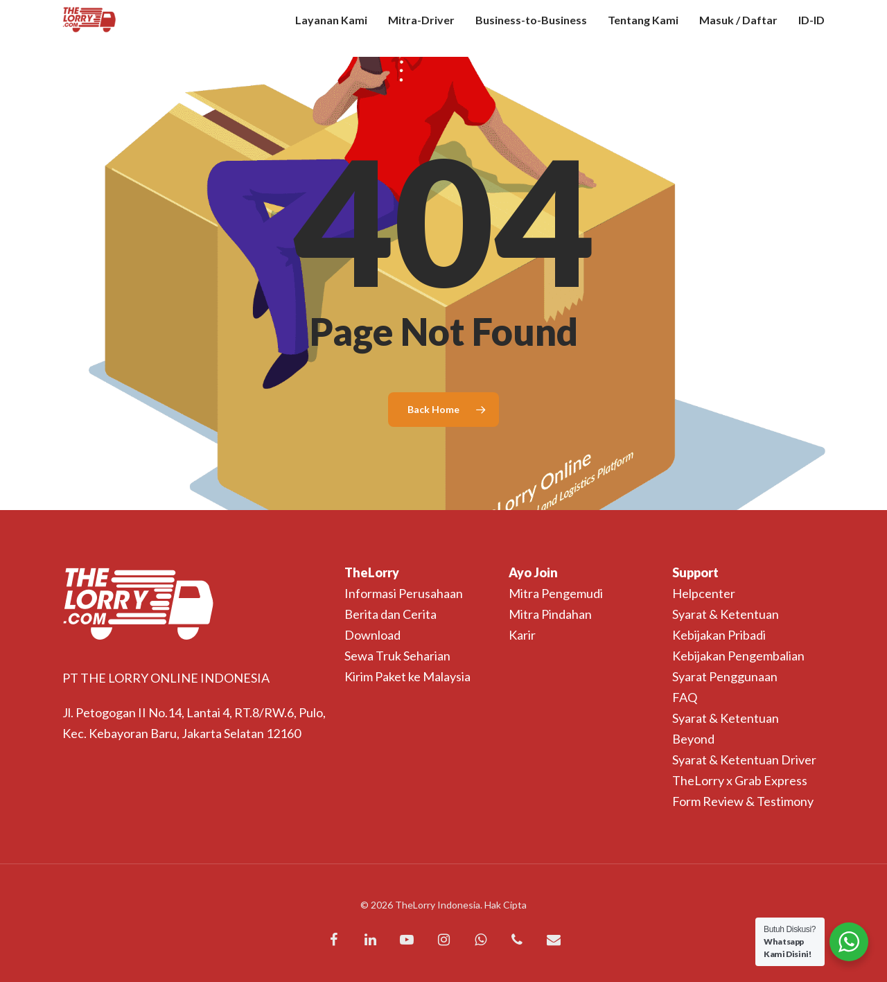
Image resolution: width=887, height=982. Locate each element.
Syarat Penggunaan (725, 676)
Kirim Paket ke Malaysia (407, 676)
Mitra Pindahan (550, 614)
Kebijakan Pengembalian (738, 655)
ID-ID (811, 28)
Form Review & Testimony (743, 801)
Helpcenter (703, 593)
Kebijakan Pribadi (719, 634)
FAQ (684, 697)
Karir (522, 634)
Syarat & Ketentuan (725, 614)
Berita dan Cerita (390, 614)
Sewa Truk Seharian (397, 655)
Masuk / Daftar (738, 28)
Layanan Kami (331, 28)
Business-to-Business (531, 28)
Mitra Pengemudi (556, 593)
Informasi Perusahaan (403, 593)
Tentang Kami (643, 28)
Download (372, 634)
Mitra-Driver (421, 28)
